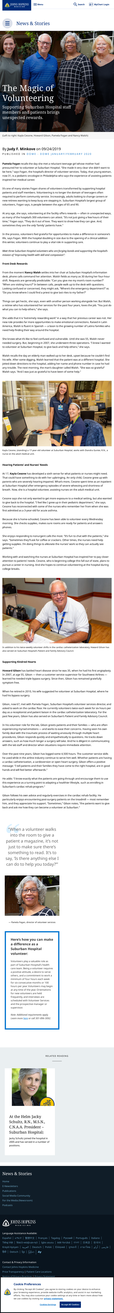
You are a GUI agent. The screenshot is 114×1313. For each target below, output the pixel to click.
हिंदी (4, 1252)
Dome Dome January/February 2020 (59, 154)
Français (43, 1238)
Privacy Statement (45, 1276)
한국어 (97, 1242)
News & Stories (33, 23)
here (25, 1018)
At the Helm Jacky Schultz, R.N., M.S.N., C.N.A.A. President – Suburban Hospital (27, 1124)
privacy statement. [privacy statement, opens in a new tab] (53, 1300)
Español (6, 1238)
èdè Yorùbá (63, 1242)
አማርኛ (18, 1238)
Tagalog (55, 1238)
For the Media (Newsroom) (17, 1200)
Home (5, 1181)
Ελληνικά (60, 1247)
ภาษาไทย (85, 1247)
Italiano (95, 1238)
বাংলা (76, 1242)
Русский (68, 1238)
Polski (48, 1247)
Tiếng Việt (7, 1242)
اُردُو (96, 1247)
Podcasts (7, 1205)
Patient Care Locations (39, 1271)
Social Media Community (16, 1195)
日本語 (86, 1242)
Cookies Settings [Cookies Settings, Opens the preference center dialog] (48, 1306)
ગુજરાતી (72, 1247)
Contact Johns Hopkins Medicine (20, 1267)
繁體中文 (30, 1238)
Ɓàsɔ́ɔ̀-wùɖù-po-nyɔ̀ (27, 1242)
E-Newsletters (10, 1186)
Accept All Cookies (70, 1306)
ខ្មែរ (23, 1251)
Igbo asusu (47, 1242)
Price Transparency (13, 1271)
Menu (38, 6)
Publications (9, 1191)
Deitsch (14, 1251)
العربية (25, 1247)
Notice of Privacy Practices (17, 1276)
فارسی (104, 1247)
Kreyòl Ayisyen (10, 1247)
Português (82, 1238)
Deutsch (37, 1247)
